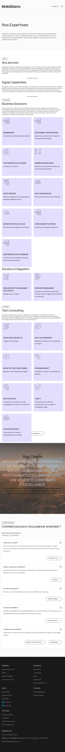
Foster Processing (8, 721)
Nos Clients (6, 692)
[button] (55, 6)
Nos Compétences (40, 683)
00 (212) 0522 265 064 (9, 735)
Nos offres (37, 669)
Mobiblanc (5, 718)
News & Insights (7, 676)
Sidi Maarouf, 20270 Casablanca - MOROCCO (25, 738)
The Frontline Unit (8, 725)
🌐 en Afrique (6, 702)
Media (4, 673)
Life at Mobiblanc (39, 692)
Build (35, 676)
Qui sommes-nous (8, 669)
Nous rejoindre (39, 695)
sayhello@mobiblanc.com (11, 741)
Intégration (37, 680)
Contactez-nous (8, 680)
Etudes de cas (7, 695)
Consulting (37, 673)
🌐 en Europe (6, 705)
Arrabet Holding (7, 715)
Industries (5, 699)
